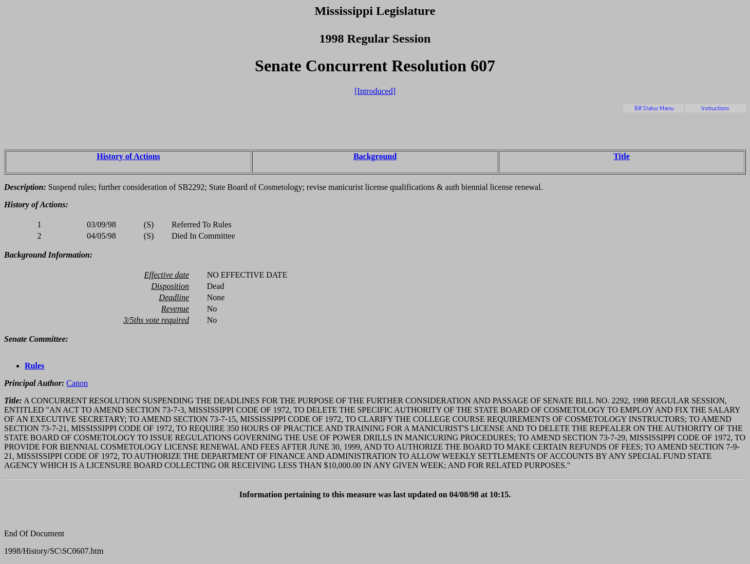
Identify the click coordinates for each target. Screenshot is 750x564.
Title (621, 156)
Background (375, 156)
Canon (77, 383)
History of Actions (128, 156)
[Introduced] (375, 91)
